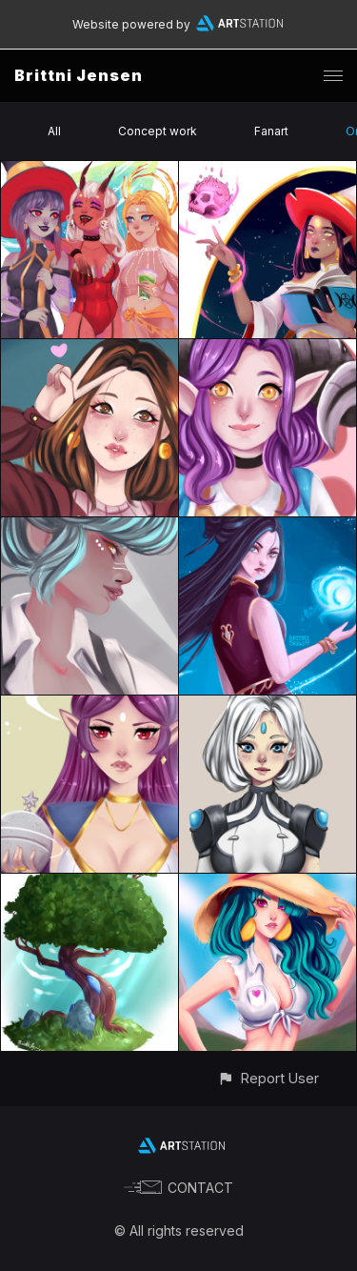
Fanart (271, 131)
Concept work (157, 131)
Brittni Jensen (78, 75)
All (54, 131)
